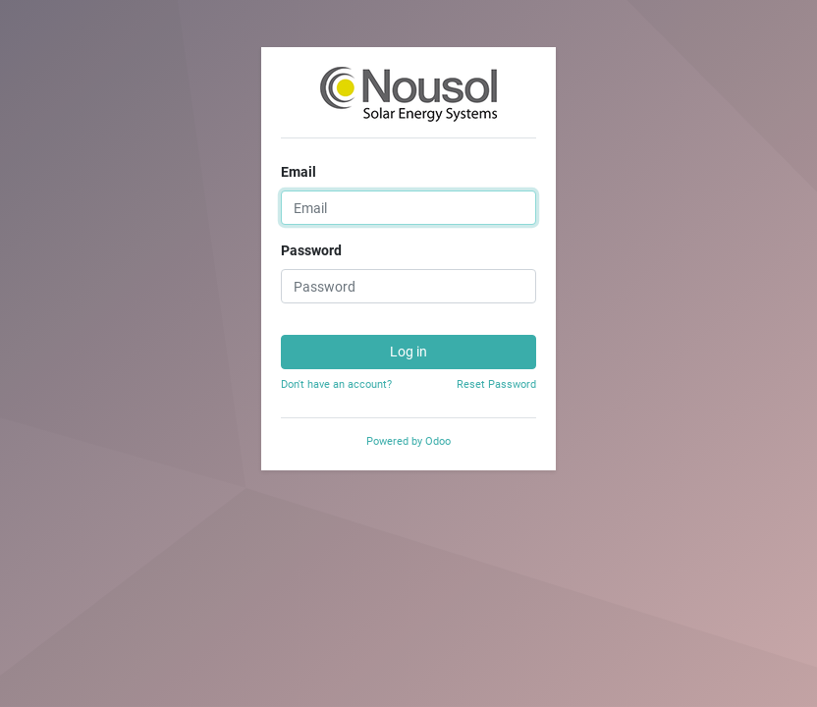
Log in (408, 351)
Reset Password (496, 384)
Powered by (408, 441)
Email (298, 172)
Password (311, 250)
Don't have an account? (336, 384)
